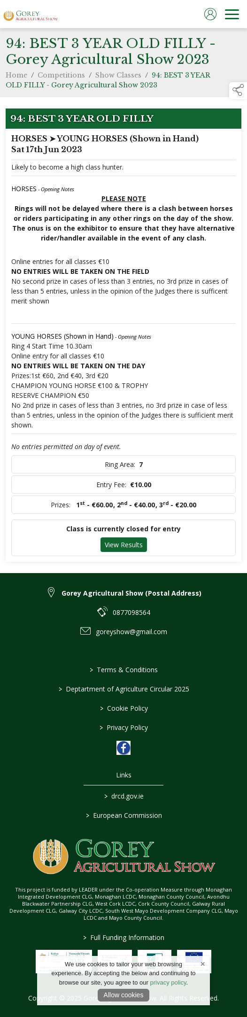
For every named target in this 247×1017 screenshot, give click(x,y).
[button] (238, 90)
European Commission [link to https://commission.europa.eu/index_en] (123, 815)
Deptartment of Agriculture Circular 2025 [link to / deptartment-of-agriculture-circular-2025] (123, 688)
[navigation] (232, 14)
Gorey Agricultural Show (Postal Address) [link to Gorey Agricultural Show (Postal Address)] (131, 593)
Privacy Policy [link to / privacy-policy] (124, 727)
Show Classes (118, 77)
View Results (124, 544)
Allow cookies (124, 995)
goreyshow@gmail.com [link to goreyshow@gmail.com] (131, 631)
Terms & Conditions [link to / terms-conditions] (124, 669)
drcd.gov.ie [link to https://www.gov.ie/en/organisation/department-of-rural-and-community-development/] (123, 796)
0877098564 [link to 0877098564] (131, 612)
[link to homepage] (30, 14)
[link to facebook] (123, 748)
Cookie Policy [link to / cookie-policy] (123, 708)
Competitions (61, 77)
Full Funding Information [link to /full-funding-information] (123, 937)
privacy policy (168, 982)
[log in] (210, 14)
